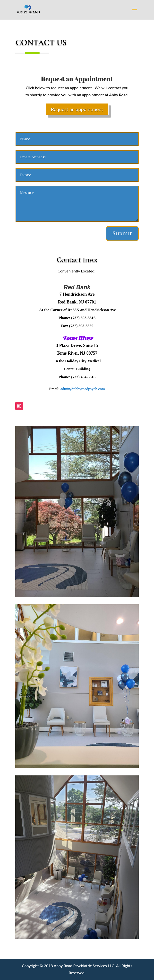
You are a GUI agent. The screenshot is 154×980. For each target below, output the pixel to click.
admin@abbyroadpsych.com (82, 389)
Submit (122, 233)
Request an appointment (77, 109)
